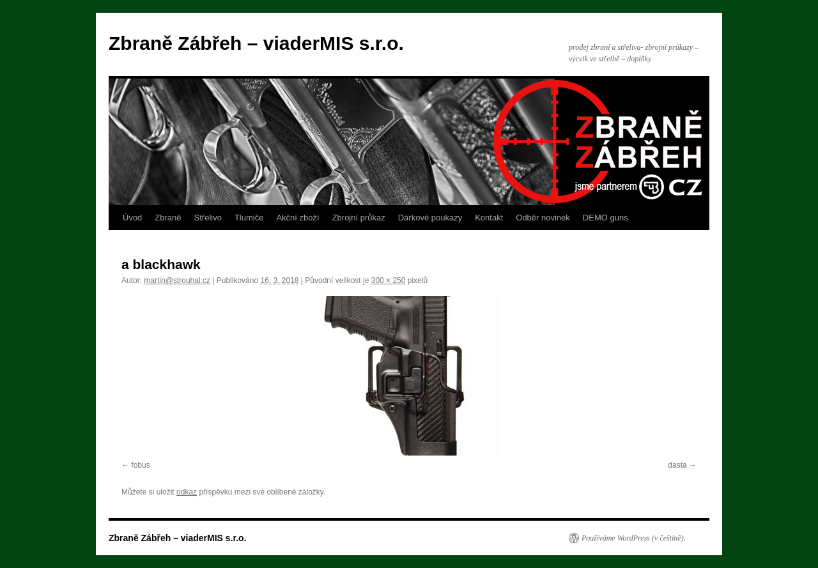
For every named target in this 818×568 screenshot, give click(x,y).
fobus (140, 465)
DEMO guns (605, 217)
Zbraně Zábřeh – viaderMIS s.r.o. (256, 43)
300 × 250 (388, 280)
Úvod (132, 217)
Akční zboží (297, 217)
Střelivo (208, 217)
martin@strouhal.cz (177, 280)
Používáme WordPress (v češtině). (634, 537)
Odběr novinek (543, 217)
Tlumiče (249, 217)
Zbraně (168, 217)
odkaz (186, 491)
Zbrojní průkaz (358, 217)
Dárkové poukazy (430, 217)
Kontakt (489, 217)
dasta (677, 465)
